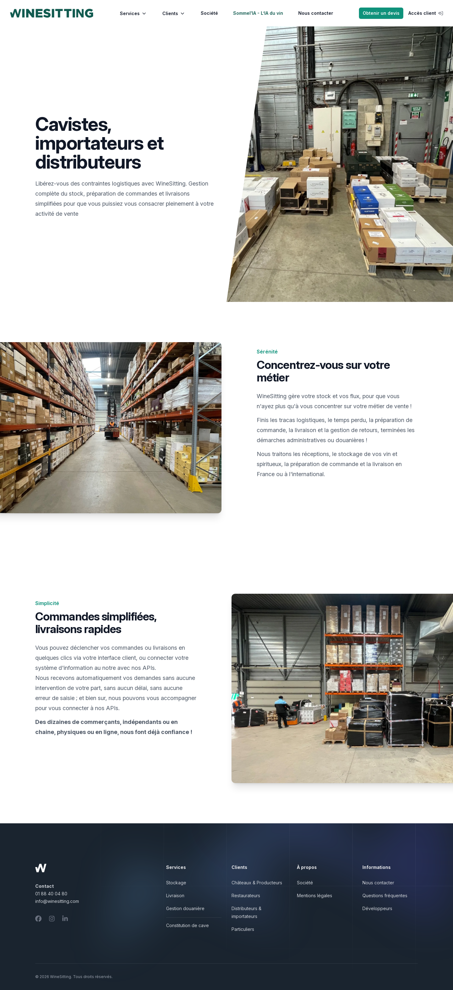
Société (209, 13)
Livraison (175, 895)
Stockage (176, 882)
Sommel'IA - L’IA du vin (258, 13)
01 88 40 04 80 (51, 893)
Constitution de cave (187, 925)
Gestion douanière (185, 908)
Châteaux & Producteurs (257, 882)
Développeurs (377, 908)
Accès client (425, 13)
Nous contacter (315, 13)
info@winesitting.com (57, 901)
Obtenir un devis (381, 13)
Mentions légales (314, 895)
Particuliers (243, 929)
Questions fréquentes (384, 895)
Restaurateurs (246, 895)
